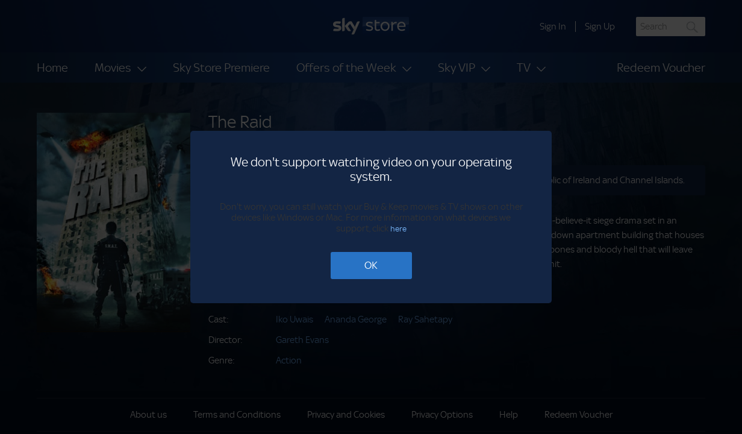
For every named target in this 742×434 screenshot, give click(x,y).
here (398, 228)
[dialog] (371, 217)
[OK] (371, 265)
